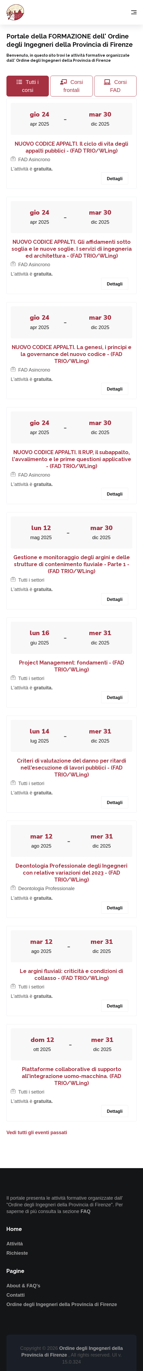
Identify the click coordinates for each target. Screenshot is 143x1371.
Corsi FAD (115, 86)
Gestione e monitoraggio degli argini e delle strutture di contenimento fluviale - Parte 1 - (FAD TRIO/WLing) (71, 564)
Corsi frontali (71, 86)
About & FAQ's (23, 1285)
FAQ (85, 1211)
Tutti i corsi (27, 86)
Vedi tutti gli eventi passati (36, 1132)
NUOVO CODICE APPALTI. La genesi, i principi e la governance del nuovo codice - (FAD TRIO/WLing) (71, 354)
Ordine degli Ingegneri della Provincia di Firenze (61, 1304)
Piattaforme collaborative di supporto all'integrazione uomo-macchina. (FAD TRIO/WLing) (71, 1076)
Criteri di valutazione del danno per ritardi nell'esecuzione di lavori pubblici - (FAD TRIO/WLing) (71, 768)
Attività (14, 1243)
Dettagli (115, 178)
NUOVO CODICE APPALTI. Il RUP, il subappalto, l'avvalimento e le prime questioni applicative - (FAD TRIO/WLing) (71, 459)
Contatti (15, 1295)
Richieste (17, 1253)
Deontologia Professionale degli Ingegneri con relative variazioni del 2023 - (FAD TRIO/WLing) (71, 873)
